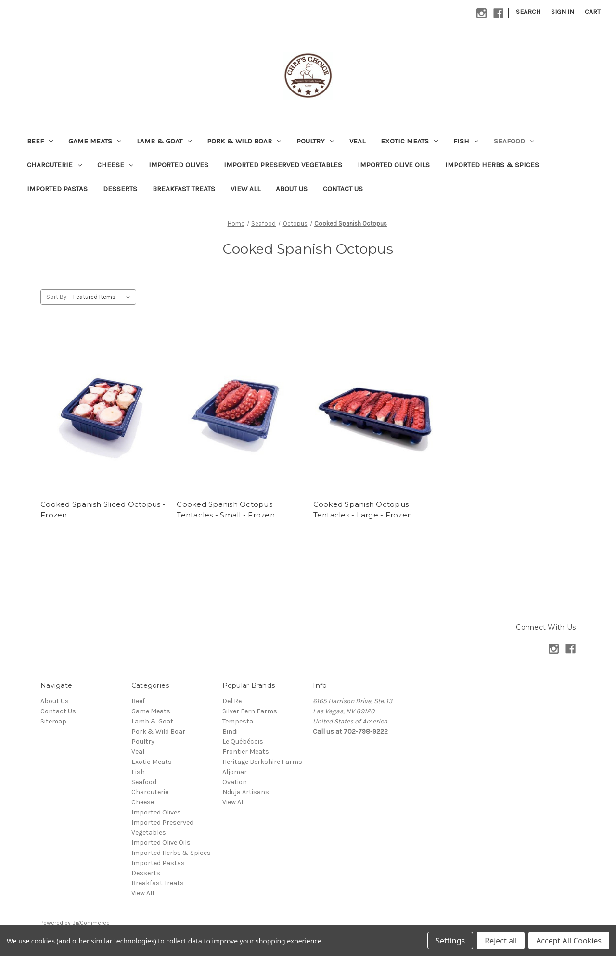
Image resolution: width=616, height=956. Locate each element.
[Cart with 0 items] (592, 12)
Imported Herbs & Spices (492, 164)
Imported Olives (178, 164)
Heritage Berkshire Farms (262, 762)
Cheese (115, 164)
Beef (40, 141)
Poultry (315, 141)
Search (528, 12)
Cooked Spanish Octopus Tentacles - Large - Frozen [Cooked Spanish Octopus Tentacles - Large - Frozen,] (362, 510)
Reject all (501, 940)
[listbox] (104, 297)
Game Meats (94, 141)
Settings (450, 940)
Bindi (230, 731)
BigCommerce (91, 922)
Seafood (514, 141)
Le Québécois (242, 741)
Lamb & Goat (164, 141)
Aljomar (234, 772)
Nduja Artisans (245, 792)
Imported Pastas (57, 188)
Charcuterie (54, 164)
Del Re (232, 701)
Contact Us (343, 188)
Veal (357, 141)
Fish (465, 141)
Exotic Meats (409, 141)
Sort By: (57, 296)
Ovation (234, 782)
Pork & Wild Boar (244, 141)
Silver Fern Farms (249, 711)
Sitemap (53, 721)
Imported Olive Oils (394, 164)
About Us (292, 188)
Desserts (120, 188)
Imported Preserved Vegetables (283, 164)
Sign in (562, 12)
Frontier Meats (245, 752)
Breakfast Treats (184, 188)
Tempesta (237, 721)
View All (245, 188)
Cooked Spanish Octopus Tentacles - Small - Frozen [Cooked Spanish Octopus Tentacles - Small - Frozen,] (226, 510)
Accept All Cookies (569, 940)
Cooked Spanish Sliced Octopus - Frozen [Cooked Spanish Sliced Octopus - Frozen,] (103, 510)
